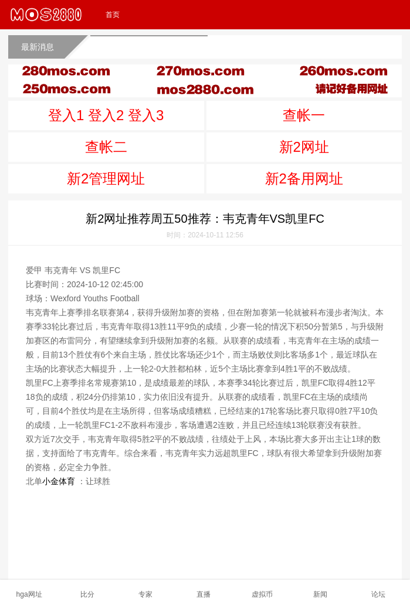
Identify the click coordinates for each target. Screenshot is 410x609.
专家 (145, 594)
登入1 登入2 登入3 (106, 115)
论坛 (378, 594)
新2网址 (304, 147)
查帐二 (106, 147)
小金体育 (58, 481)
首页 (113, 15)
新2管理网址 (106, 178)
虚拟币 (262, 594)
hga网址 (29, 594)
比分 (87, 594)
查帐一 (304, 115)
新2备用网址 (304, 178)
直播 (203, 594)
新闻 (320, 594)
